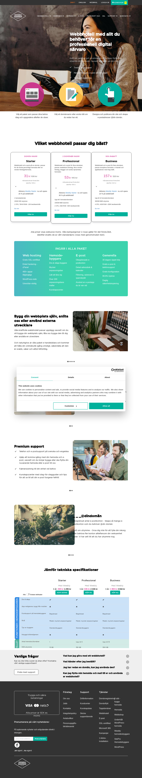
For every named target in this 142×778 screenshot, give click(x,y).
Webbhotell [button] (44, 16)
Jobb (65, 703)
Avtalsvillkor (68, 718)
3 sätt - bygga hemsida (118, 701)
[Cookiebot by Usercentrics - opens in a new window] (113, 370)
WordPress (119, 747)
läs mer (16, 208)
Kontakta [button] (125, 16)
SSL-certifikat (105, 723)
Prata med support (26, 672)
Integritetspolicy (69, 713)
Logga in (105, 2)
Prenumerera (40, 739)
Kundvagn (119, 3)
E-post (81, 16)
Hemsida (118, 710)
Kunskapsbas (86, 708)
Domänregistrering (107, 698)
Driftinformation (86, 698)
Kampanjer (103, 733)
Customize (71, 406)
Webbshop (119, 715)
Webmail (93, 2)
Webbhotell (104, 713)
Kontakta (67, 708)
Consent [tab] (34, 377)
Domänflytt (103, 703)
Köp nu (31, 214)
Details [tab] (71, 377)
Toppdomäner (105, 708)
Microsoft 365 (93, 16)
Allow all (106, 406)
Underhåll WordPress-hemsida (119, 723)
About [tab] (107, 377)
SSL (103, 16)
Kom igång (62, 592)
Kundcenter (85, 703)
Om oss (66, 698)
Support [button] (112, 16)
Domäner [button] (58, 16)
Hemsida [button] (71, 16)
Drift (72, 2)
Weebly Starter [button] (31, 191)
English (82, 2)
